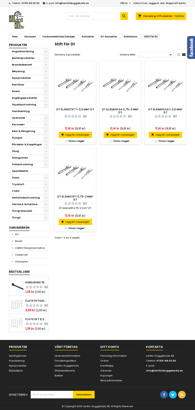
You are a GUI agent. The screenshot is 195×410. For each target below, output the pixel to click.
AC (16, 234)
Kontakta (154, 347)
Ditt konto (109, 347)
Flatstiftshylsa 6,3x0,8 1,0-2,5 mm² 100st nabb (36, 300)
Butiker (59, 375)
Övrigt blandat (22, 211)
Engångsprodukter (24, 98)
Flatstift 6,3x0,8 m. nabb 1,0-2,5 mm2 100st (36, 319)
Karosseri (18, 124)
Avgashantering (23, 51)
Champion (21, 261)
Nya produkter (18, 365)
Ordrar (104, 361)
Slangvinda (20, 158)
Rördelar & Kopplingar (27, 144)
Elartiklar (18, 84)
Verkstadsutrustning (26, 197)
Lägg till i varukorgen (75, 134)
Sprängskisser (18, 356)
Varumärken (19, 227)
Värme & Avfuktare (25, 204)
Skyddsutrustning (24, 104)
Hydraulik (18, 118)
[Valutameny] (126, 3)
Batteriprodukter (23, 58)
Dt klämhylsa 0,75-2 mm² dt (120, 110)
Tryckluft (18, 184)
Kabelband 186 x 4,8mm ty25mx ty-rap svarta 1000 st (36, 282)
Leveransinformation (67, 356)
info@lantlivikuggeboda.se (72, 3)
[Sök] (97, 16)
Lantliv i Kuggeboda (67, 365)
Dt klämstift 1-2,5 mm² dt (75, 109)
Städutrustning (22, 164)
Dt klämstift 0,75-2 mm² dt (75, 198)
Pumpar (17, 138)
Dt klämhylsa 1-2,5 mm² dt (165, 110)
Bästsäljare (19, 271)
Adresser (106, 370)
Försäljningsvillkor (65, 361)
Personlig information (113, 356)
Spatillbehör (20, 171)
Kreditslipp (106, 365)
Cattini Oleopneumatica (29, 248)
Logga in (154, 3)
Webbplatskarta (65, 370)
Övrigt (16, 217)
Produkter (18, 45)
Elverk (16, 91)
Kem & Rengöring (23, 131)
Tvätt (15, 191)
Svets (15, 177)
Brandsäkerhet (22, 64)
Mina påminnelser (111, 380)
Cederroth (21, 255)
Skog (15, 151)
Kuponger (106, 375)
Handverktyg (21, 111)
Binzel (18, 241)
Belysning (18, 71)
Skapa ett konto (176, 3)
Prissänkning (17, 361)
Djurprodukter (21, 78)
